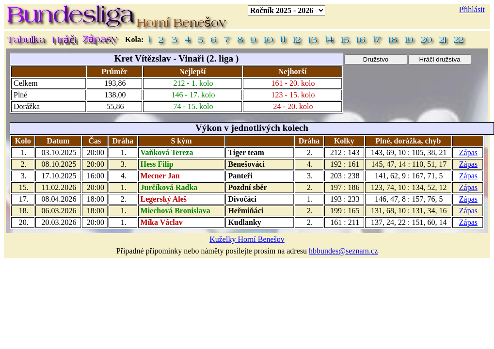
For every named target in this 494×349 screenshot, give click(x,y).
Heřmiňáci (245, 210)
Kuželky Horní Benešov (247, 239)
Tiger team (246, 152)
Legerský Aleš (164, 199)
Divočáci (242, 199)
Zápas (468, 152)
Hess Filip (157, 164)
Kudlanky (244, 222)
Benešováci (246, 164)
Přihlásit (472, 9)
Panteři (240, 176)
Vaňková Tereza (167, 152)
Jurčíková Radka (169, 187)
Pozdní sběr (247, 187)
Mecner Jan (160, 176)
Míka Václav (162, 222)
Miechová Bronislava (175, 210)
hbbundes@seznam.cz (343, 251)
